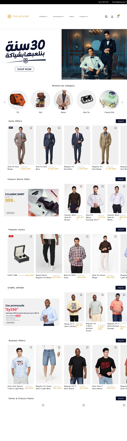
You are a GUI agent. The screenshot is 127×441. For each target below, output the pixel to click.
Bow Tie (86, 112)
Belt (40, 112)
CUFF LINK (12, 275)
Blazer (63, 112)
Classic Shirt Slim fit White (113, 217)
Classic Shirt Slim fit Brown (70, 217)
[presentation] (5, 102)
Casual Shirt (109, 112)
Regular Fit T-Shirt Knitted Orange (113, 326)
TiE (17, 112)
